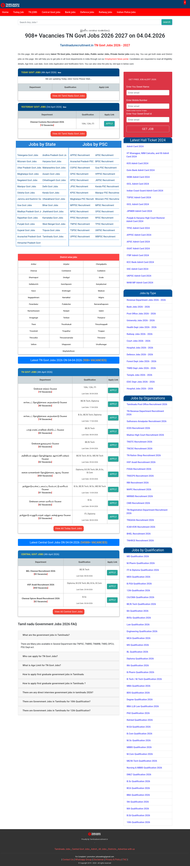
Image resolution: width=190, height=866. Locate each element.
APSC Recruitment (104, 155)
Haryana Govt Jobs (52, 161)
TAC (125, 859)
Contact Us (68, 859)
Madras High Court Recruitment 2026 (145, 435)
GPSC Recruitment (79, 174)
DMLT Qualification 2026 (139, 774)
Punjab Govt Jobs (26, 224)
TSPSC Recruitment (80, 230)
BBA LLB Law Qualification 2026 (143, 706)
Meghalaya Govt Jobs (28, 174)
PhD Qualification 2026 (138, 713)
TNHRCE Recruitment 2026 (140, 540)
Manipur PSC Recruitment (106, 192)
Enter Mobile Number (136, 100)
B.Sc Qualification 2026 (138, 781)
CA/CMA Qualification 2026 (140, 597)
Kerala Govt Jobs (51, 192)
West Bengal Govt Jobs (54, 224)
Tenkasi (66, 318)
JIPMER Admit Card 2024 (139, 211)
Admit (94, 849)
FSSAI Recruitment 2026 (139, 469)
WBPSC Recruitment (105, 236)
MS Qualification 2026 (138, 645)
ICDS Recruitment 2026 (138, 428)
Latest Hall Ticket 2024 (148, 140)
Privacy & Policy (113, 859)
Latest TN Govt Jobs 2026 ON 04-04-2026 (69, 360)
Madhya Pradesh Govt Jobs (28, 211)
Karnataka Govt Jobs (53, 217)
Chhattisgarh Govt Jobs (54, 180)
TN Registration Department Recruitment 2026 (146, 512)
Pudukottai (66, 304)
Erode (101, 277)
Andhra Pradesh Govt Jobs (54, 155)
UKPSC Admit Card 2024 (139, 275)
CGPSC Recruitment (80, 167)
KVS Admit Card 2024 (137, 163)
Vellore (33, 344)
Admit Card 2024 (135, 146)
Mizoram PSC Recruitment (106, 199)
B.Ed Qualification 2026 (138, 815)
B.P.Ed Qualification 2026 (139, 583)
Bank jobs (70, 12)
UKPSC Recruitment (105, 230)
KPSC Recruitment (79, 192)
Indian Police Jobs (126, 12)
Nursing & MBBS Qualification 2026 (144, 767)
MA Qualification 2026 (138, 808)
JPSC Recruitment (79, 186)
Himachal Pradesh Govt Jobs (28, 243)
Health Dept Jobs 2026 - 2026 (142, 327)
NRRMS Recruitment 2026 (140, 496)
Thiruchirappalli (101, 324)
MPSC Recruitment (104, 205)
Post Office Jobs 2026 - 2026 (141, 313)
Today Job (18, 12)
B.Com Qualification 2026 (139, 733)
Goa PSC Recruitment (106, 167)
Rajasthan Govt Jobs (27, 217)
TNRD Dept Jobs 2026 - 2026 (141, 368)
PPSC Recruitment (79, 217)
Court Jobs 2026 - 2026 (138, 341)
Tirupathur (66, 331)
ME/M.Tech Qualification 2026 (142, 761)
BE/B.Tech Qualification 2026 (141, 604)
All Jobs (102, 849)
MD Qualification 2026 (138, 556)
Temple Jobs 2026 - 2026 (139, 375)
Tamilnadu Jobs (62, 849)
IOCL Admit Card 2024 (138, 184)
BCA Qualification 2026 (138, 788)
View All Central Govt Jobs (68, 611)
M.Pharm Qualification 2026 (141, 563)
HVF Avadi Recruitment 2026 (141, 462)
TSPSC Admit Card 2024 (139, 197)
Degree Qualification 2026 (140, 699)
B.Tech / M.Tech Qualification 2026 (144, 679)
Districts (112, 849)
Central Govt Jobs (81, 849)
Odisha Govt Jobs (26, 192)
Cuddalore (101, 271)
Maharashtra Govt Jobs (54, 167)
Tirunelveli (33, 331)
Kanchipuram (66, 284)
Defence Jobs (87, 12)
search (166, 22)
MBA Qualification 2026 (138, 686)
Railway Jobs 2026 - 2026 (139, 334)
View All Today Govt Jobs (68, 528)
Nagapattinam (33, 297)
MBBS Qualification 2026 (139, 747)
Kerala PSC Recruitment (106, 186)
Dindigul (66, 277)
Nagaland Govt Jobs (27, 180)
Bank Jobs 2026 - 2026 (138, 306)
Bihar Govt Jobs (50, 205)
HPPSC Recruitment (105, 174)
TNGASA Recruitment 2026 (140, 520)
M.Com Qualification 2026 (140, 754)
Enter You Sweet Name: (138, 86)
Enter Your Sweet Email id (139, 113)
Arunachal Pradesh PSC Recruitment (81, 161)
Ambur (33, 264)
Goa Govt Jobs (24, 205)
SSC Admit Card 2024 (137, 269)
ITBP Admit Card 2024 (138, 255)
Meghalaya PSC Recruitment (81, 199)
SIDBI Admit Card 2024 (138, 177)
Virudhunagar (101, 344)
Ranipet (66, 311)
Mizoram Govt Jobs (27, 161)
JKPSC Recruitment (105, 180)
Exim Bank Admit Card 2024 (141, 170)
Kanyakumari (101, 284)
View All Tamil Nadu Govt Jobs (68, 95)
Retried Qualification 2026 (140, 720)
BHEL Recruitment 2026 (139, 533)
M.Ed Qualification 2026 (139, 726)
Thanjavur (101, 318)
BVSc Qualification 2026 (139, 617)
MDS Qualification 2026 (138, 577)
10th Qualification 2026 (138, 822)
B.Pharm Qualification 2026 (140, 672)
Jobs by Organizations (148, 398)
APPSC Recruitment (80, 155)
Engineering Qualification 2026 (142, 631)
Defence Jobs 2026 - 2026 (140, 354)
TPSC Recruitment (104, 224)
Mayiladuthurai (68, 351)
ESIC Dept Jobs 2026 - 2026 (141, 381)
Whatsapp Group (83, 859)
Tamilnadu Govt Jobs (53, 236)
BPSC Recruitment (104, 161)
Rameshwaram (34, 311)
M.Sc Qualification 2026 (139, 740)
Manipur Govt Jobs (26, 186)
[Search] (90, 22)
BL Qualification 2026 (137, 652)
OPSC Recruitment (104, 211)
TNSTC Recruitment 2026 (139, 441)
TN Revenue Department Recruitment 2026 (145, 413)
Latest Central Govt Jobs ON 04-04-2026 (68, 542)
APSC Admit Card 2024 (138, 241)
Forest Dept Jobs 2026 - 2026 (141, 361)
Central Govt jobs (51, 12)
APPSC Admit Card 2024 (139, 235)
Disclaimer (98, 859)
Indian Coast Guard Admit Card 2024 (145, 190)
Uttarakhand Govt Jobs (54, 199)
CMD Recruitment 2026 (138, 503)
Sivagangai (33, 318)
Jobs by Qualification (148, 550)
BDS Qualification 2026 (138, 692)
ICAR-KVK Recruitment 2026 (141, 527)
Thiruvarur (101, 338)
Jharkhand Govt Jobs (53, 211)
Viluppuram (66, 344)
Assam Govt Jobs (51, 174)
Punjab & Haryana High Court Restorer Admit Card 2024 (145, 220)
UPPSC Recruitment (80, 236)
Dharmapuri (33, 277)
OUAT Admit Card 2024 (138, 248)
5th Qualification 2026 (138, 801)
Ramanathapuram (101, 304)
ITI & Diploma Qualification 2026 (143, 570)
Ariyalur (66, 264)
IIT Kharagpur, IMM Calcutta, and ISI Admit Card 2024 (147, 155)
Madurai (101, 291)
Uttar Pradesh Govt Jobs (28, 167)
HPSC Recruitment (79, 180)
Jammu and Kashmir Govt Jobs (28, 199)
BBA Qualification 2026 (138, 795)
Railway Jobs (105, 12)
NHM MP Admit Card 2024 (140, 282)
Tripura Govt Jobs (51, 230)
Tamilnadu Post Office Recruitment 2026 (147, 404)
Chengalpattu (101, 264)
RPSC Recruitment (104, 217)
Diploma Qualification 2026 (140, 658)
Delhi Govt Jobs (50, 186)
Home (5, 12)
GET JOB (147, 129)
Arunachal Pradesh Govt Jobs (28, 236)
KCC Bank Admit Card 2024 (140, 262)
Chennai (33, 271)
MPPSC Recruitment (80, 205)
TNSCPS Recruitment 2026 (140, 476)
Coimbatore (66, 271)
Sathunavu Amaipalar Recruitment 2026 (147, 421)
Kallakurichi (33, 284)
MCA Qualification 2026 (139, 638)
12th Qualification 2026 (138, 590)
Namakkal (66, 297)
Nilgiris (101, 297)
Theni (33, 324)
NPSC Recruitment (79, 211)
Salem (101, 311)
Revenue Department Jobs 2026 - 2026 (146, 300)
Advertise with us (126, 849)
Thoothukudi (66, 324)
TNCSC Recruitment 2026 (139, 448)
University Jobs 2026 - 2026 (141, 320)
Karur (33, 291)
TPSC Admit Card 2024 (138, 228)
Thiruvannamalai (66, 338)
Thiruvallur (33, 338)
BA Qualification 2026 (137, 611)
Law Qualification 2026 (138, 624)
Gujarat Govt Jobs (26, 230)
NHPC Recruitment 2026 (139, 489)
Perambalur (33, 304)
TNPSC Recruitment (80, 224)
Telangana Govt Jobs (27, 155)
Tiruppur (101, 331)
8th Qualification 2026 (138, 665)
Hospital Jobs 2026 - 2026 (140, 347)
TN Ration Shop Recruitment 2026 (144, 455)
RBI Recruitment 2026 (138, 482)
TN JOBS (32, 12)
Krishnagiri (66, 291)
